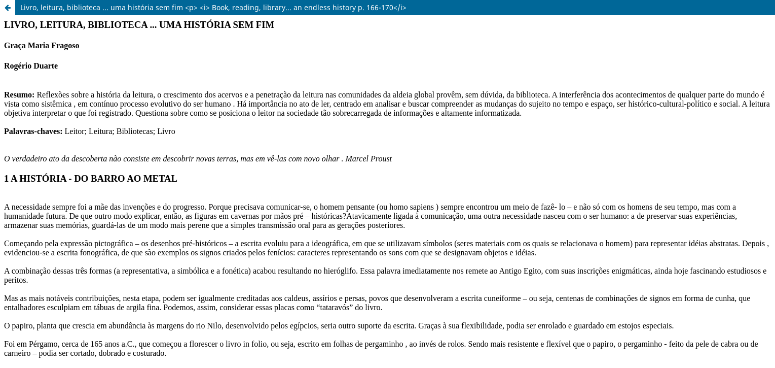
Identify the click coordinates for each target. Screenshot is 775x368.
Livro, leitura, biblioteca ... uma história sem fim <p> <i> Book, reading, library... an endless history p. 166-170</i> (213, 7)
